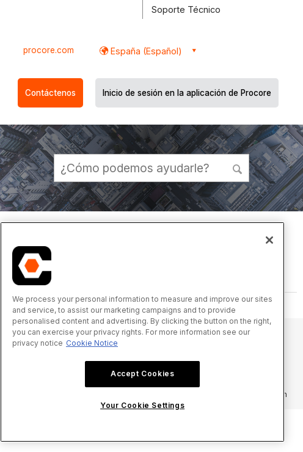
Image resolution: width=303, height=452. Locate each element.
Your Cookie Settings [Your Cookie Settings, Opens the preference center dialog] (142, 405)
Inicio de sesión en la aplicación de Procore (187, 93)
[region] (142, 332)
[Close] (269, 240)
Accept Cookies (142, 373)
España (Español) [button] (145, 51)
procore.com (48, 50)
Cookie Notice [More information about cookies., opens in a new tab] (92, 343)
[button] (237, 167)
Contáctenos (50, 93)
